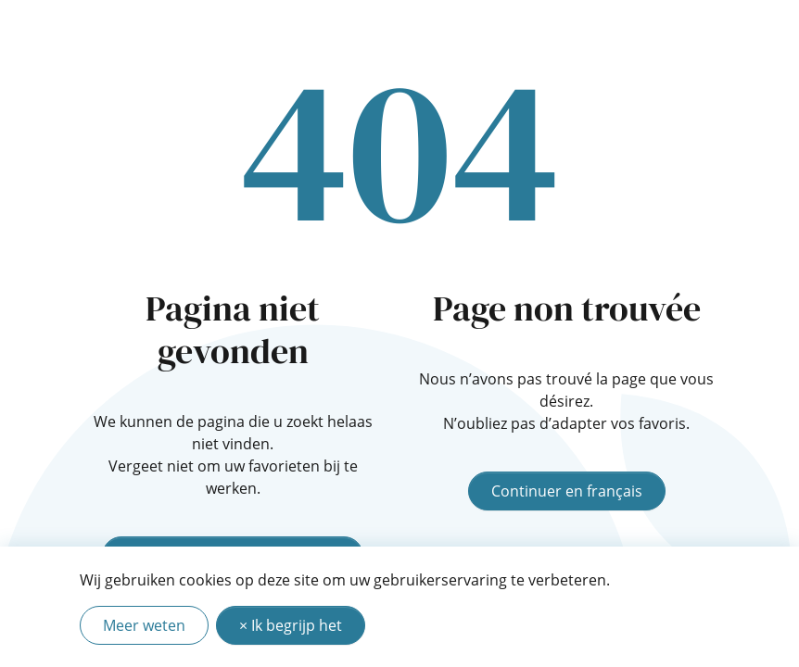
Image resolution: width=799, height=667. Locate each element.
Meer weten (144, 625)
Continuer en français (566, 491)
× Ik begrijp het (290, 625)
